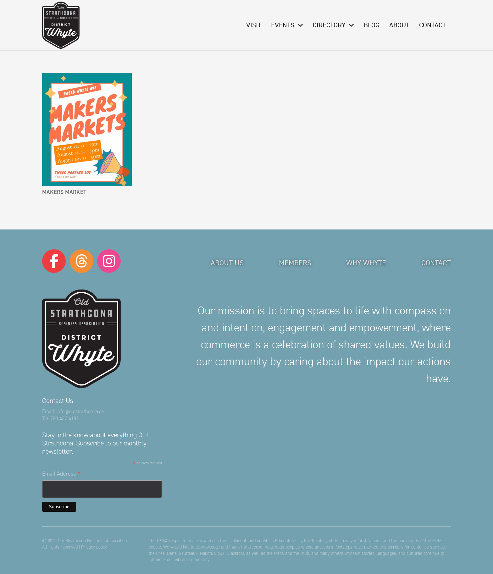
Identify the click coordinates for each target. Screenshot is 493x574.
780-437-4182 (64, 418)
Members (295, 263)
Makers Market (64, 192)
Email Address (61, 474)
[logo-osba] (61, 25)
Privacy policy (94, 547)
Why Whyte (366, 263)
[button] (298, 25)
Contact (436, 263)
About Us (227, 263)
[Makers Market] (87, 129)
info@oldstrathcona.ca (80, 411)
